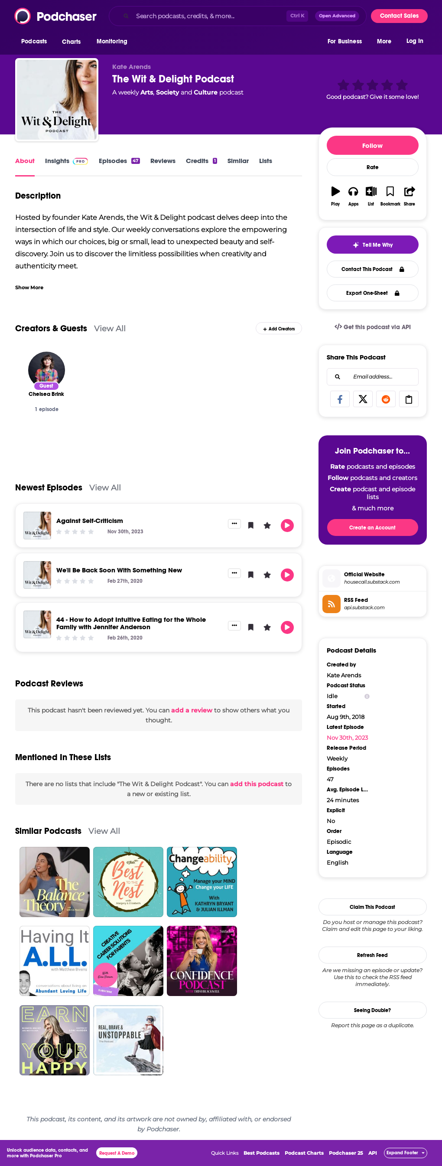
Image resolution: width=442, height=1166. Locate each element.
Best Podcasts (262, 1153)
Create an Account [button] (372, 528)
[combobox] (238, 16)
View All (110, 328)
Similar (238, 161)
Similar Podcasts (48, 831)
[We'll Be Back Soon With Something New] (37, 575)
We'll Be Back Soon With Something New (119, 570)
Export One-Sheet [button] (373, 293)
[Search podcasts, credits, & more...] (209, 16)
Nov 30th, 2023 (347, 737)
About (25, 161)
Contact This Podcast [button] (372, 269)
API (372, 1153)
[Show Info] (367, 696)
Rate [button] (373, 167)
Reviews (163, 161)
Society (167, 92)
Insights (57, 161)
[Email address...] (372, 377)
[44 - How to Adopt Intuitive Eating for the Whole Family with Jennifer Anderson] (37, 624)
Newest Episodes (48, 487)
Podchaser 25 (346, 1153)
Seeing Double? (372, 1010)
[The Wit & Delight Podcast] (57, 100)
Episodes (119, 161)
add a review (191, 710)
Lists (265, 161)
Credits (201, 161)
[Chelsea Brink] (46, 370)
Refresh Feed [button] (372, 955)
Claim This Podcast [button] (372, 907)
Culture (206, 92)
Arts (146, 92)
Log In (414, 42)
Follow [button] (372, 145)
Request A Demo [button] (117, 1153)
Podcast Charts (304, 1153)
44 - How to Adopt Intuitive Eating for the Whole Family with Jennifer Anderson (131, 623)
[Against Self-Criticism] (37, 525)
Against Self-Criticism (89, 520)
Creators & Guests (51, 328)
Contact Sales (399, 16)
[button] (36, 43)
